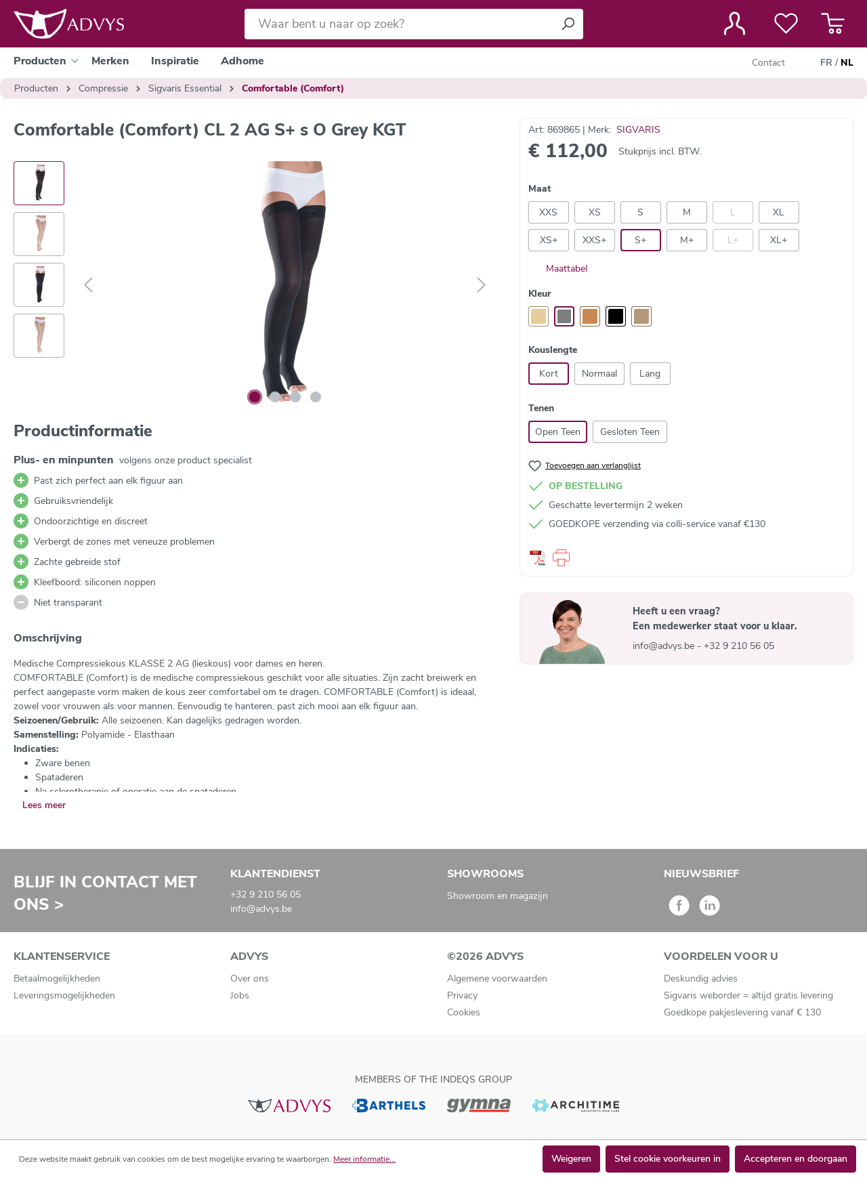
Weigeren (571, 1158)
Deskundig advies (701, 978)
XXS (548, 212)
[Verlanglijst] (786, 23)
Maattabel (557, 268)
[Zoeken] (567, 24)
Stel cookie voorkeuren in (667, 1158)
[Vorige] (88, 286)
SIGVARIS (638, 129)
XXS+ (594, 240)
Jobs (239, 995)
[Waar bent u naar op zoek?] (399, 24)
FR (826, 63)
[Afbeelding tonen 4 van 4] (315, 397)
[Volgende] (481, 286)
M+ (687, 240)
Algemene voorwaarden (497, 978)
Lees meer (44, 805)
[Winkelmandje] (832, 23)
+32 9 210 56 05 (739, 645)
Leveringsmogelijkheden (64, 995)
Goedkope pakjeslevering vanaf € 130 (742, 1012)
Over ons (249, 978)
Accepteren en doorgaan (795, 1158)
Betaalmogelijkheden (57, 978)
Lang (649, 373)
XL (778, 212)
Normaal (599, 373)
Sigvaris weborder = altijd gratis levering (748, 995)
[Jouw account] (734, 23)
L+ (732, 240)
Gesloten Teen (630, 431)
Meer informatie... (364, 1159)
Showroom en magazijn (497, 895)
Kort (548, 373)
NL (847, 63)
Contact (768, 62)
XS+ (548, 240)
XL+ (778, 240)
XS (595, 212)
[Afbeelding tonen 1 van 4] (254, 397)
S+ (640, 240)
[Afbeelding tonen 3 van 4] (295, 397)
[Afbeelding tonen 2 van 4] (275, 397)
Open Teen (557, 431)
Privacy (462, 995)
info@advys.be (665, 645)
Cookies (463, 1012)
